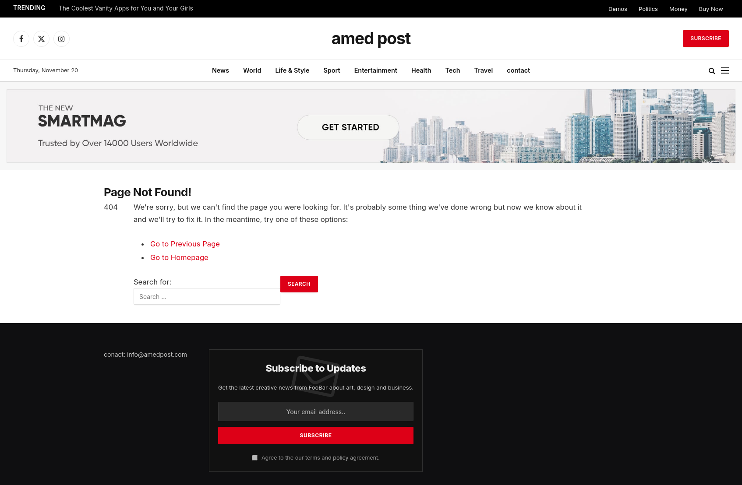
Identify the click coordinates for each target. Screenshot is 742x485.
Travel (483, 70)
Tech (452, 70)
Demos (617, 8)
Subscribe (705, 38)
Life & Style (292, 70)
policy (340, 457)
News (220, 70)
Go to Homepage (179, 257)
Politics (648, 8)
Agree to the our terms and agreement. (315, 457)
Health (421, 70)
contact (518, 70)
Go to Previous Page (185, 243)
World (252, 70)
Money (678, 8)
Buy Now (711, 8)
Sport (331, 70)
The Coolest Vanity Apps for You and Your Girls (126, 8)
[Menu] (725, 71)
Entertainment (375, 70)
